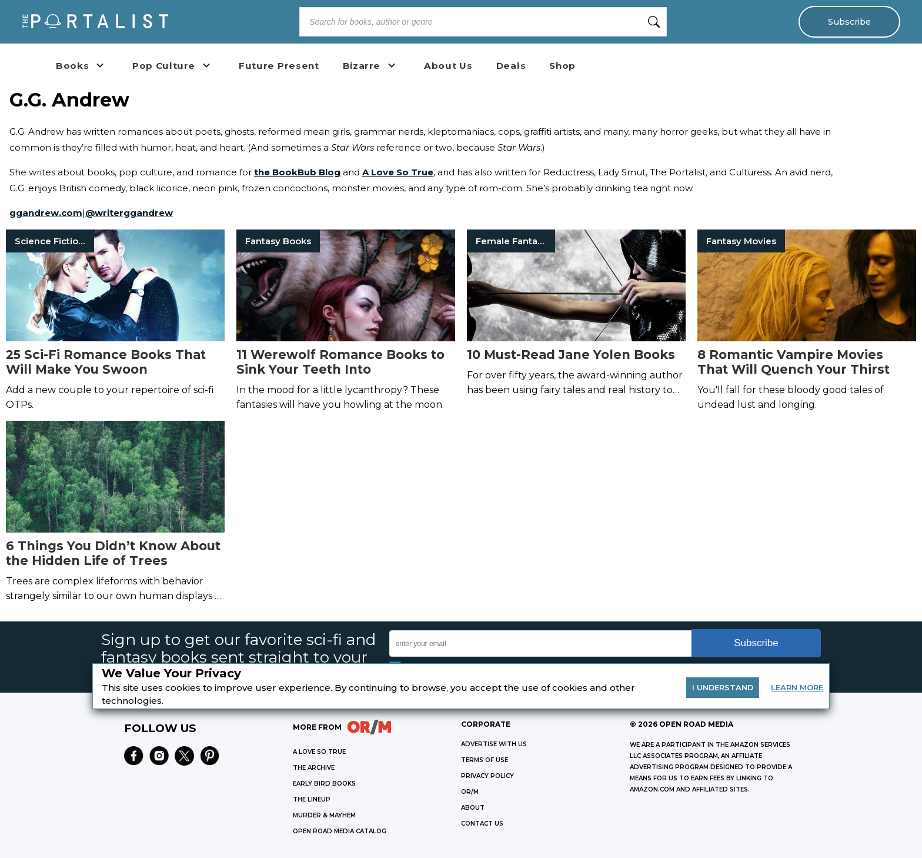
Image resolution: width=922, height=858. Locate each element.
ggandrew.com (45, 212)
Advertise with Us (494, 744)
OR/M (470, 792)
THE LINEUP (311, 799)
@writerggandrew (129, 212)
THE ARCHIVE (314, 767)
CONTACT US (482, 823)
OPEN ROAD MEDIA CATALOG (339, 831)
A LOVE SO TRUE (319, 752)
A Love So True (397, 172)
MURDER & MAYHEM (324, 815)
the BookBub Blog (297, 172)
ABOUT (473, 808)
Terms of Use (484, 760)
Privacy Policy (487, 776)
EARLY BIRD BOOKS (324, 783)
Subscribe (849, 21)
